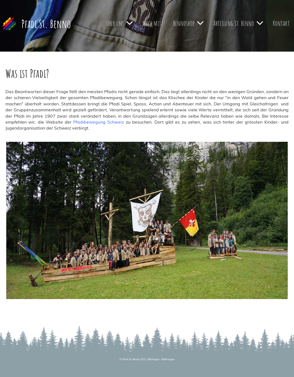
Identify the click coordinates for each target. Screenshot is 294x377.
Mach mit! (153, 23)
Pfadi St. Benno (46, 24)
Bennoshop (188, 23)
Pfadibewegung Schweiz (98, 122)
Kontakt (281, 23)
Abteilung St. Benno (238, 23)
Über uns (119, 23)
